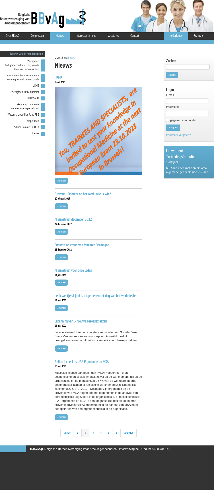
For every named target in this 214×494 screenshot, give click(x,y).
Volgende (128, 433)
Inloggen (173, 127)
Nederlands (175, 36)
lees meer (61, 181)
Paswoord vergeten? (178, 135)
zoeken (172, 75)
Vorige (67, 433)
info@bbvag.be (129, 449)
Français (198, 36)
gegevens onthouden (183, 120)
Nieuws (71, 58)
